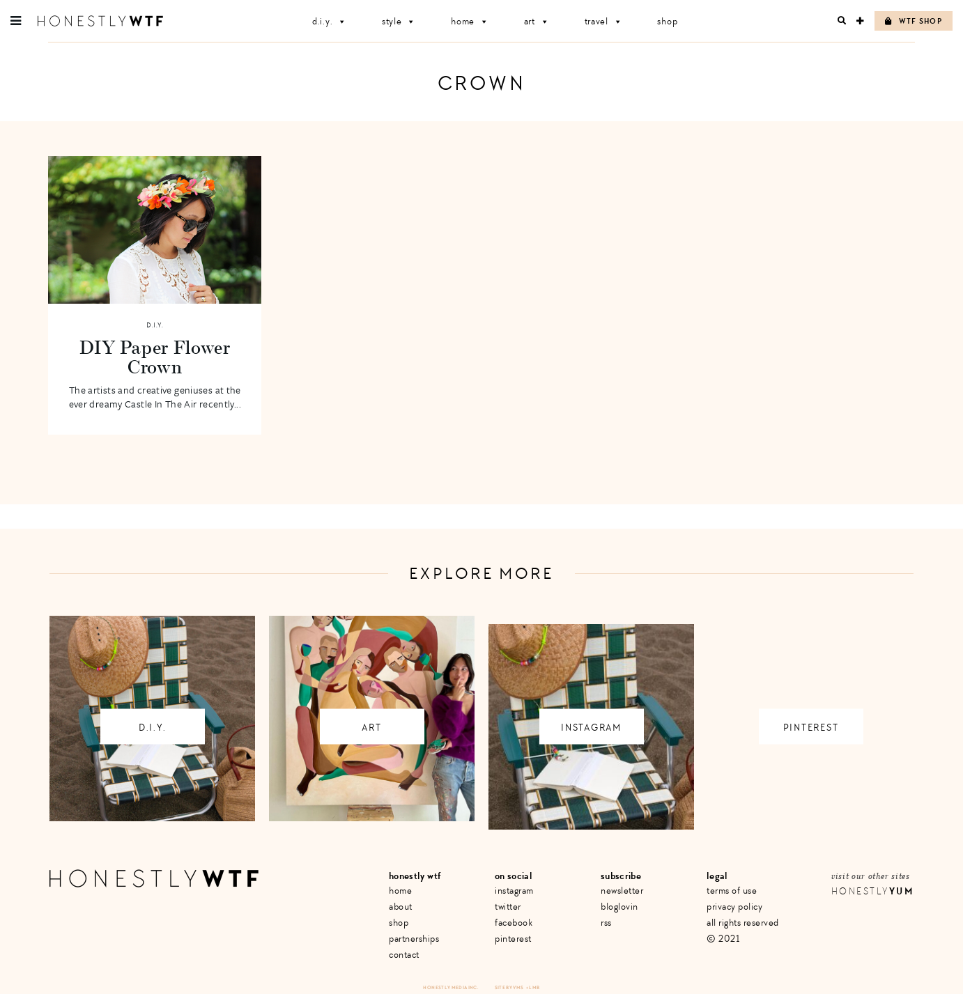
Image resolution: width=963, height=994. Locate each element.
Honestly (872, 891)
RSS (606, 923)
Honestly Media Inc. (450, 987)
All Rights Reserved (743, 923)
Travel (604, 21)
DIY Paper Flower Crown (155, 356)
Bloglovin (619, 907)
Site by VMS (509, 987)
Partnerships (414, 939)
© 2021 (723, 939)
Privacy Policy (734, 907)
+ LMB (533, 987)
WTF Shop (913, 21)
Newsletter (622, 890)
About (401, 907)
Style (399, 21)
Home (470, 21)
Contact (404, 955)
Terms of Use (732, 890)
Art (537, 21)
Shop (667, 21)
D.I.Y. (329, 21)
